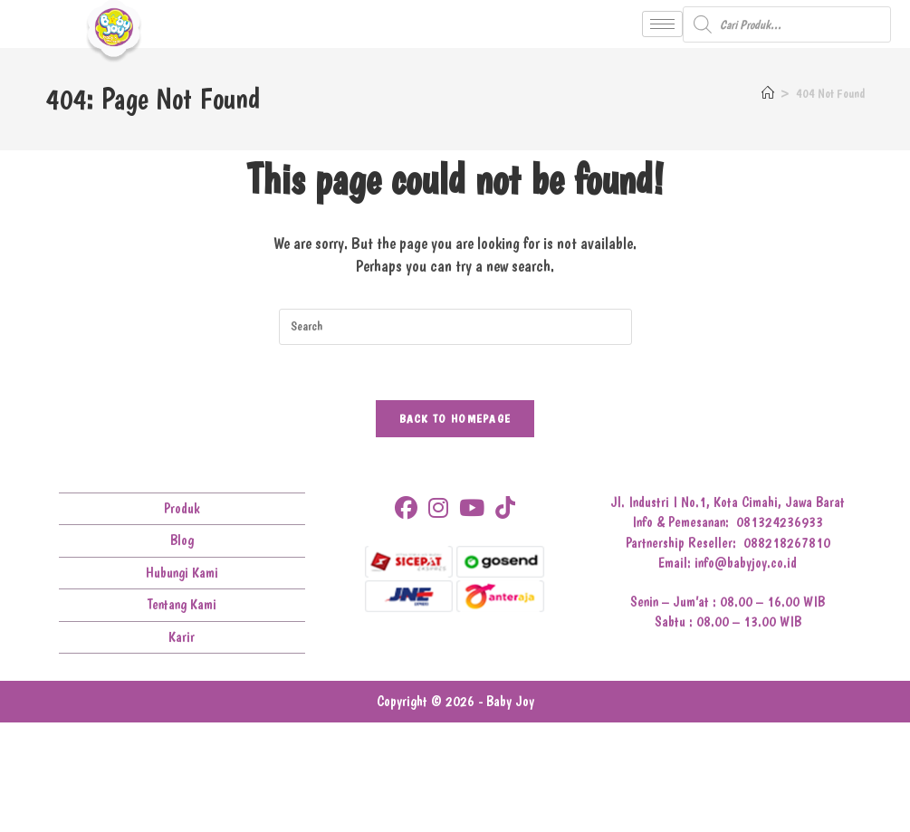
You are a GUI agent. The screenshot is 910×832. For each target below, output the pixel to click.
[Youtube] (471, 508)
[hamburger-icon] (662, 24)
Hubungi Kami (182, 572)
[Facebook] (406, 508)
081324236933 (779, 522)
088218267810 (786, 542)
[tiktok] (505, 508)
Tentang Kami (182, 604)
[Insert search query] (455, 327)
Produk (182, 508)
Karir (181, 637)
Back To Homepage (455, 419)
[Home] (768, 93)
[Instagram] (438, 508)
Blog (182, 540)
